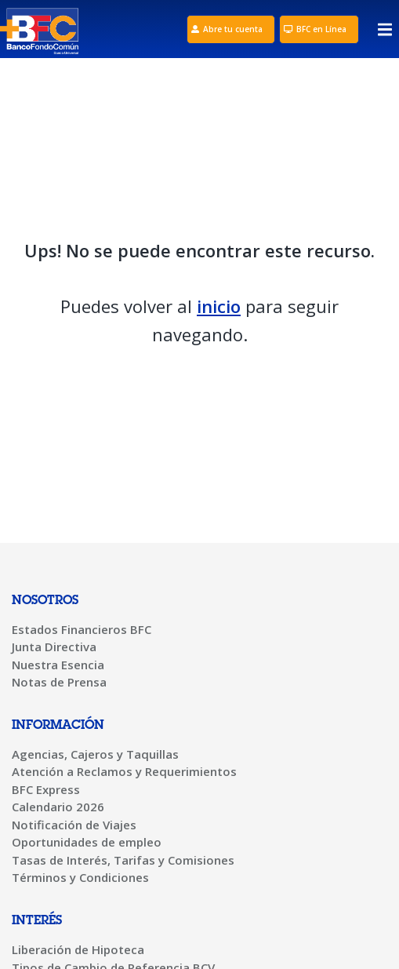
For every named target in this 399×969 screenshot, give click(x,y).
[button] (385, 33)
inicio (219, 306)
